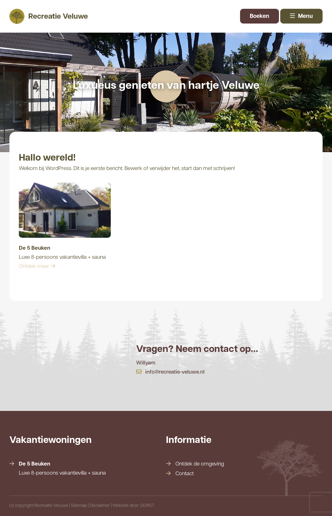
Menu (301, 16)
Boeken (259, 16)
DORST (147, 505)
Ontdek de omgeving (199, 464)
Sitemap (79, 505)
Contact (184, 473)
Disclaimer (100, 505)
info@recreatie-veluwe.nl (170, 372)
